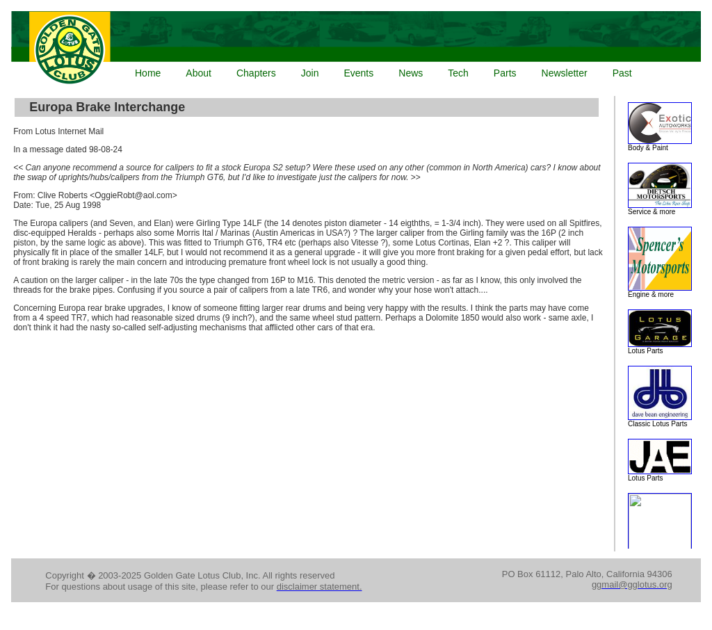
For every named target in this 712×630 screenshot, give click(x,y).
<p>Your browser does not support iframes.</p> (353, 49)
